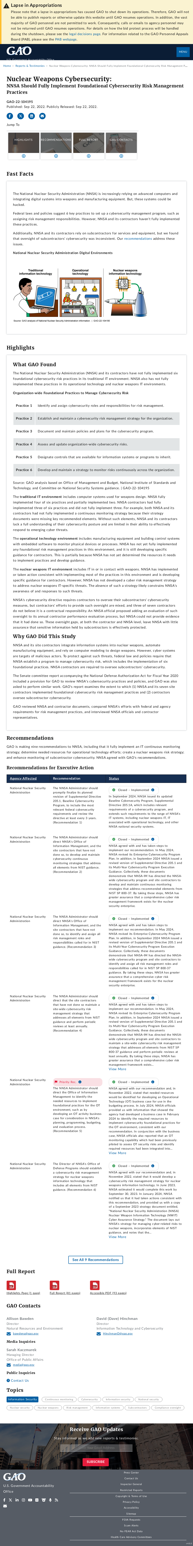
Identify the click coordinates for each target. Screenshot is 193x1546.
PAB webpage (66, 39)
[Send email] (44, 116)
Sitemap (131, 1514)
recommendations (138, 238)
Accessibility (131, 1508)
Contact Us (18, 1380)
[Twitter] (22, 116)
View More (117, 1069)
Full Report (88, 140)
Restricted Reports (131, 1490)
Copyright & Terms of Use (131, 1496)
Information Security (22, 1399)
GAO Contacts (121, 140)
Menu (183, 52)
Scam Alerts (131, 1525)
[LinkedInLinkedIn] (33, 116)
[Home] (92, 57)
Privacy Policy (131, 1502)
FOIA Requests (131, 1520)
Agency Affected (23, 778)
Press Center (131, 1472)
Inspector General (131, 1484)
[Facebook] (12, 116)
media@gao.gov (23, 1364)
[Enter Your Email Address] (96, 1448)
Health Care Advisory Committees (131, 1537)
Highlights (23, 140)
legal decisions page (84, 34)
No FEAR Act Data (131, 1531)
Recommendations (56, 140)
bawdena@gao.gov (26, 1333)
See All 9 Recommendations (95, 1260)
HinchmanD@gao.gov (118, 1333)
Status (114, 778)
